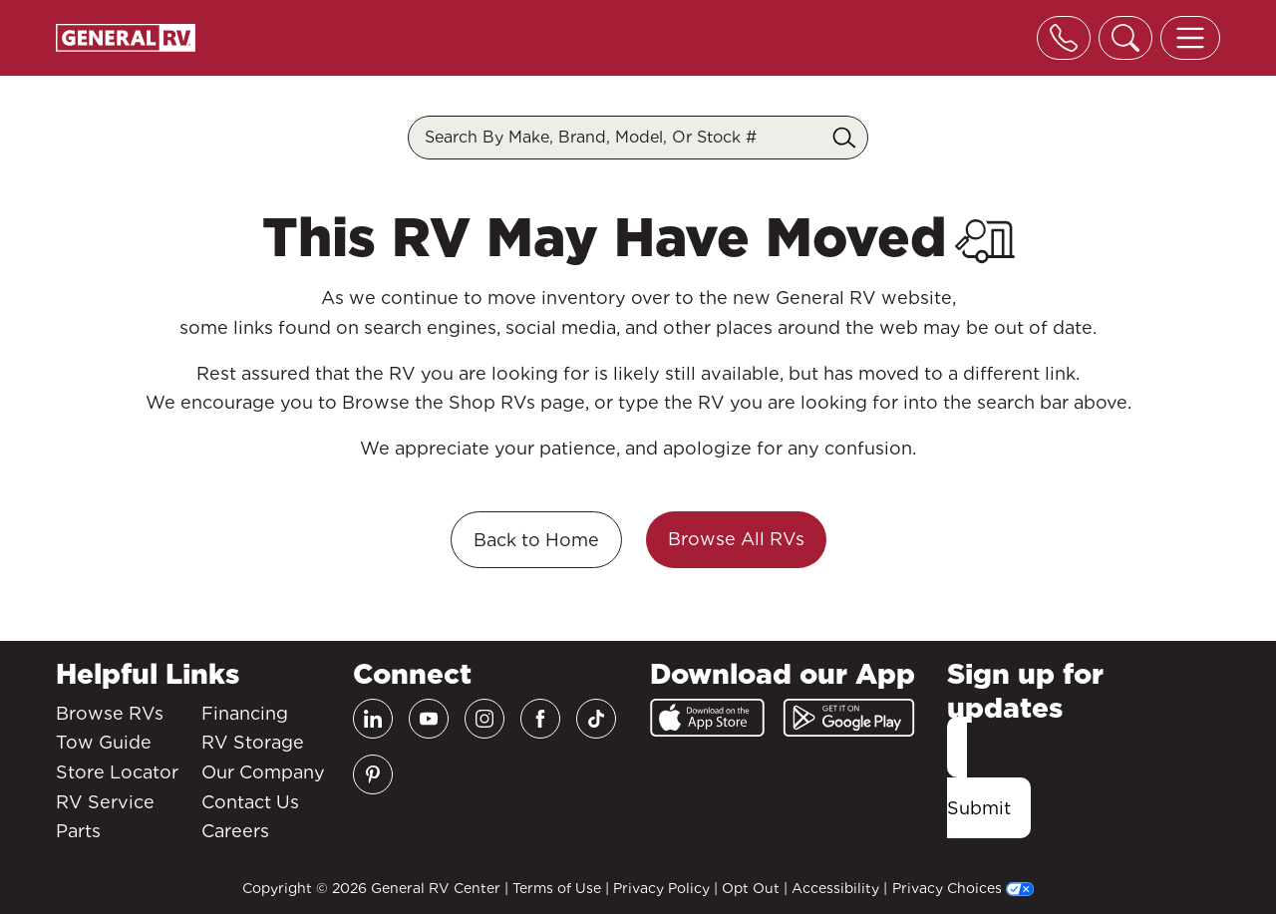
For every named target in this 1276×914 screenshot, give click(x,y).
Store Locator (117, 772)
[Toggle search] (1125, 38)
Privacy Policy (661, 888)
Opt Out (751, 888)
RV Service (105, 801)
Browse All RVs (736, 538)
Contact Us (250, 801)
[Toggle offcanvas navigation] (1190, 38)
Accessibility (835, 888)
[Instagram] (484, 719)
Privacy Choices (963, 888)
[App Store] (707, 718)
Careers (235, 830)
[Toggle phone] (1064, 38)
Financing (244, 713)
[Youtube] (429, 719)
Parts (78, 830)
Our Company (263, 772)
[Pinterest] (373, 774)
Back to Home (536, 539)
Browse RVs (109, 713)
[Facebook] (540, 719)
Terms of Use (556, 888)
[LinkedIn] (373, 719)
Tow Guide (104, 742)
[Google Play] (849, 718)
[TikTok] (596, 719)
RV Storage (252, 742)
